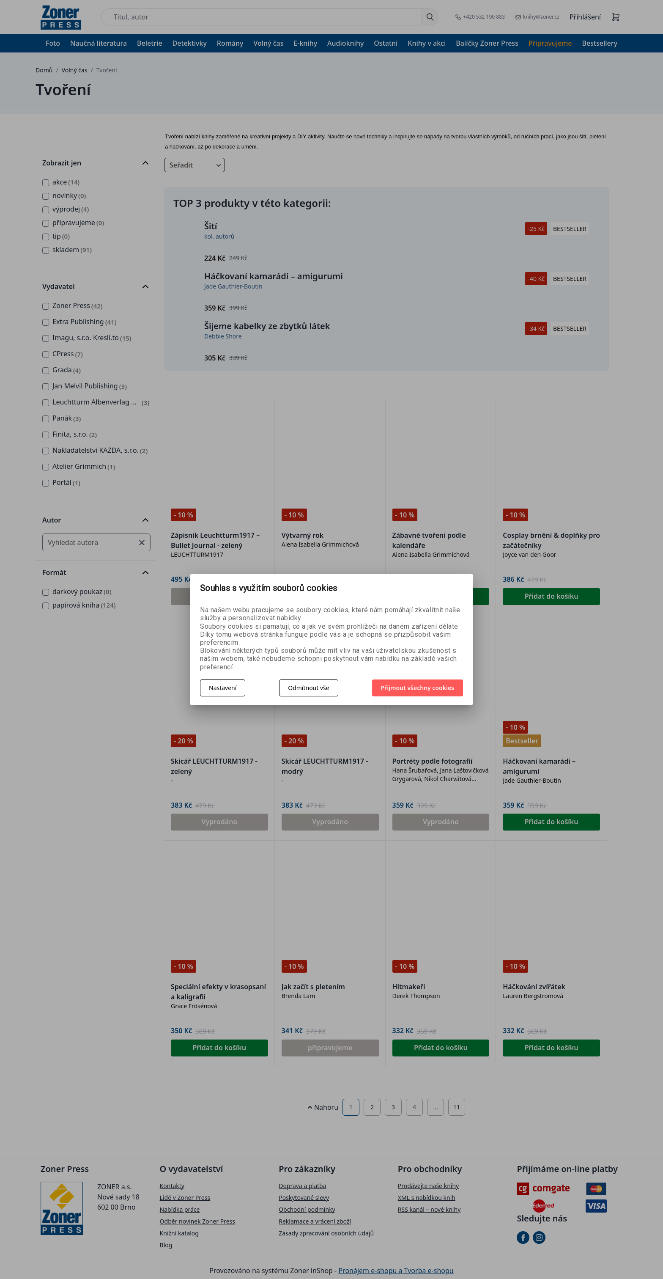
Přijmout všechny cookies (418, 688)
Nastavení (222, 688)
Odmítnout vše (308, 688)
